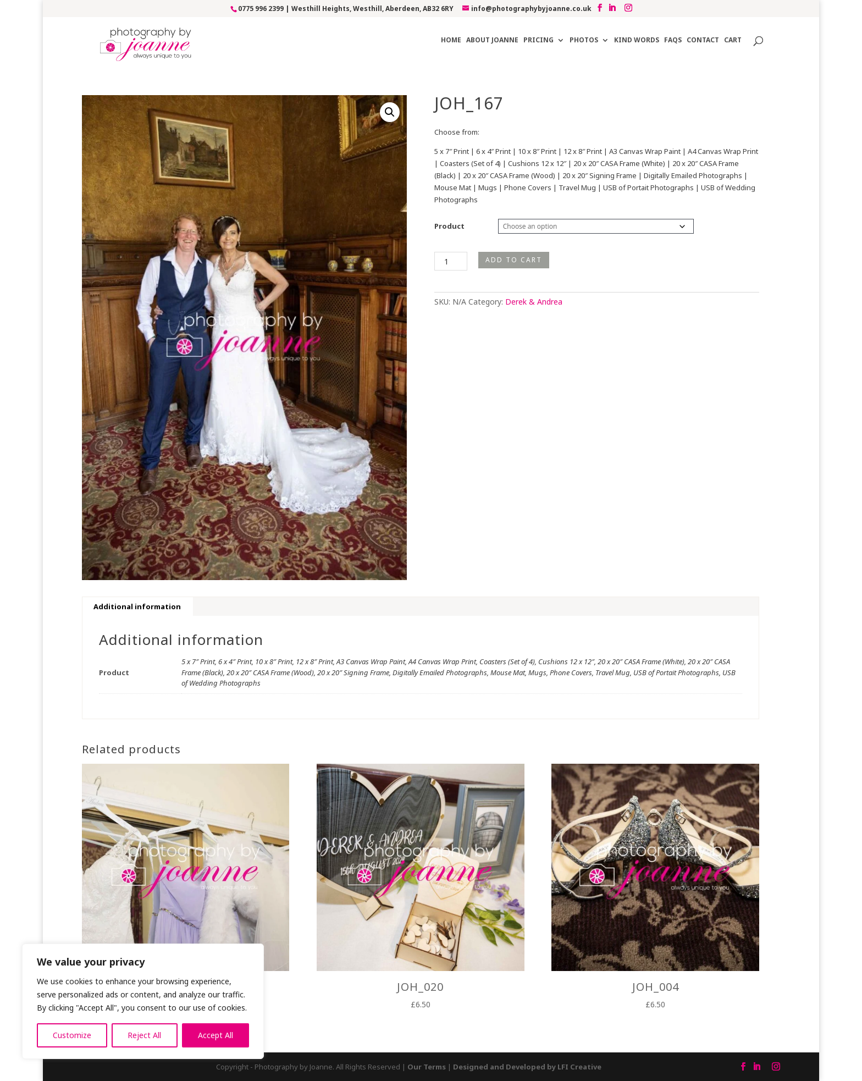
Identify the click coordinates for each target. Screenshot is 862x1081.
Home (451, 40)
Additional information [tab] (137, 606)
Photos (584, 40)
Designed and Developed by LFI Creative (527, 1067)
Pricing (538, 40)
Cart (733, 40)
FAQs (673, 40)
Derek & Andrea (533, 301)
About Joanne (492, 40)
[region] (143, 1001)
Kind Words (636, 40)
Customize (72, 1035)
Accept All (215, 1035)
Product (449, 226)
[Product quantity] (450, 261)
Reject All (144, 1035)
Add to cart (513, 259)
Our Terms (426, 1067)
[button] (390, 112)
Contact (703, 40)
